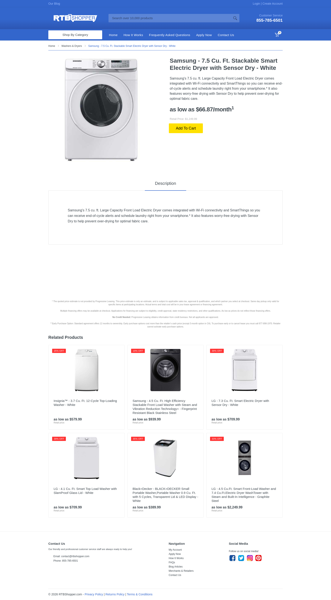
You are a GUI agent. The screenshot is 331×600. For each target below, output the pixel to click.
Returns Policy (115, 594)
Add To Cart (186, 128)
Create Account (272, 3)
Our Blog (54, 3)
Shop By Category (75, 34)
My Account (175, 549)
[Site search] (170, 18)
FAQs (172, 562)
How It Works (176, 558)
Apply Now (175, 554)
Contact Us (175, 575)
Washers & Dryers (71, 46)
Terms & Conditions (139, 594)
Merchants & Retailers (181, 570)
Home (51, 46)
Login (257, 3)
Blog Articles (176, 566)
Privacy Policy (94, 594)
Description (165, 183)
